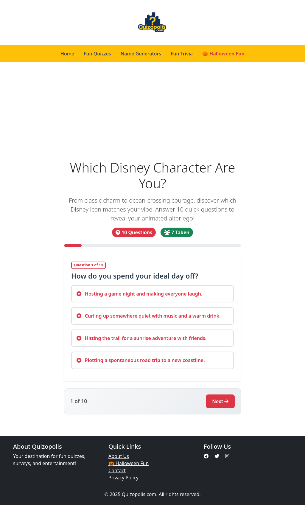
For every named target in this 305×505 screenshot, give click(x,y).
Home (67, 53)
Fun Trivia (182, 53)
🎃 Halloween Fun (223, 53)
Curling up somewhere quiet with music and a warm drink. (149, 316)
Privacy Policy (123, 477)
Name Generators (141, 53)
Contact (117, 470)
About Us (118, 456)
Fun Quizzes (97, 53)
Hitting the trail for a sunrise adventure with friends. (142, 338)
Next (220, 401)
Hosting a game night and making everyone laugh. (140, 293)
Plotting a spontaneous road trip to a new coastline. (141, 360)
